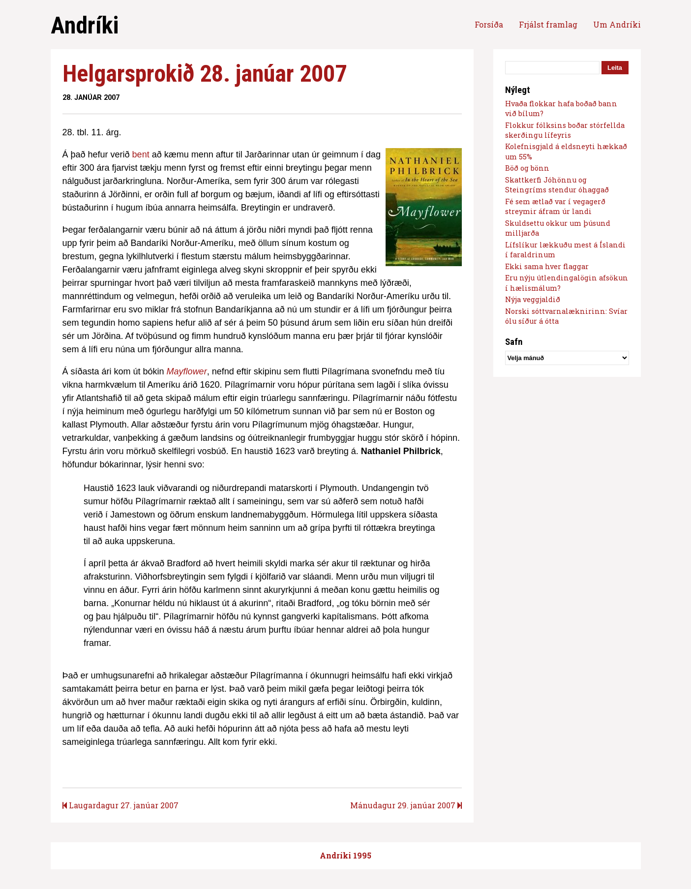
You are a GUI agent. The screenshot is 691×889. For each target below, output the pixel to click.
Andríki (85, 25)
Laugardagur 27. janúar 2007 (120, 805)
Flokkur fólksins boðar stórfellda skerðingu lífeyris (565, 130)
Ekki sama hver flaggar (547, 266)
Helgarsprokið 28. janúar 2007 (204, 74)
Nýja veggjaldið (532, 299)
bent (141, 154)
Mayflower (187, 371)
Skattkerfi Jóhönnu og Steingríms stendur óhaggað (557, 184)
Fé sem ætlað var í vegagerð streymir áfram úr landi (555, 206)
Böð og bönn (527, 168)
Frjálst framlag (548, 24)
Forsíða (489, 24)
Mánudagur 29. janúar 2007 (406, 805)
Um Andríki (617, 24)
